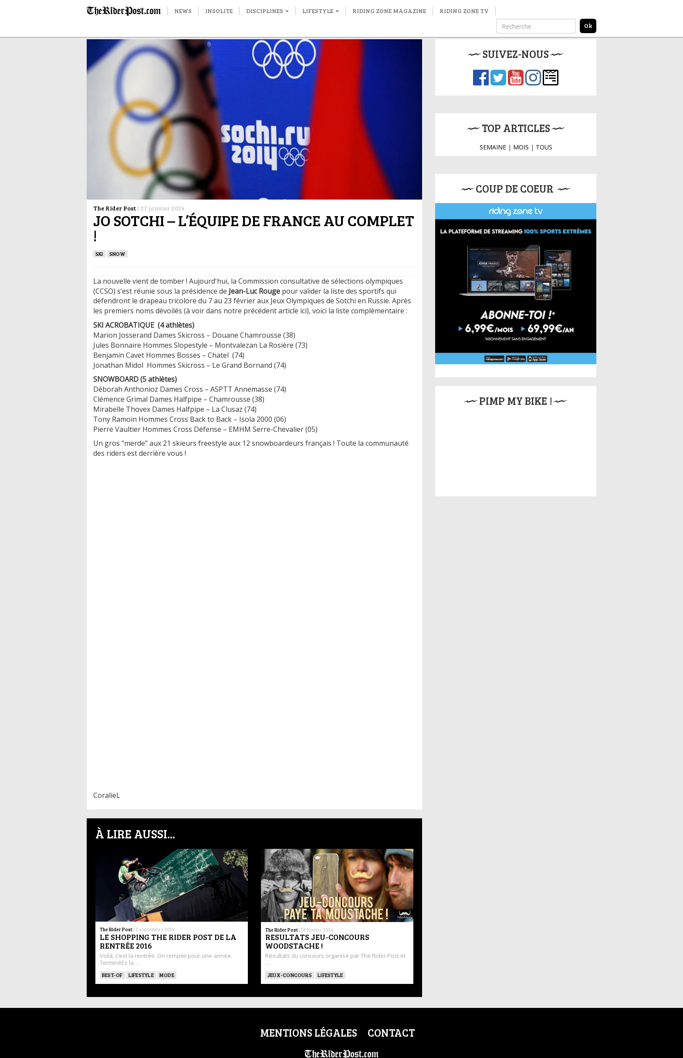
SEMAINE (493, 147)
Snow (117, 253)
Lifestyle (320, 11)
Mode (166, 974)
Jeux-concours (289, 974)
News (183, 11)
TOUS (544, 147)
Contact (391, 1032)
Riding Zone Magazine (389, 11)
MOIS (521, 147)
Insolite (219, 11)
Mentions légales (308, 1032)
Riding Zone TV (464, 11)
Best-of (112, 974)
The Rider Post (114, 208)
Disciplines (267, 11)
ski (99, 253)
